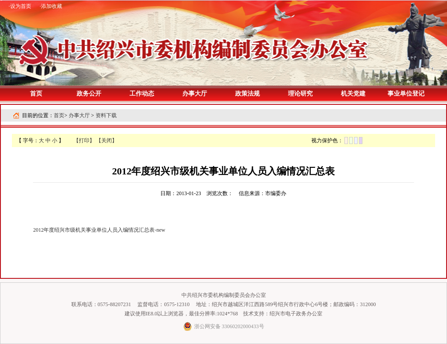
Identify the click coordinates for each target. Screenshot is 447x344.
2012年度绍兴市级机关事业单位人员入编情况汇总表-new (99, 230)
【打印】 (84, 140)
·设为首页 (20, 6)
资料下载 (106, 115)
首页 (36, 93)
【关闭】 (106, 140)
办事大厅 (79, 115)
